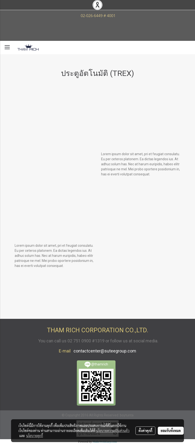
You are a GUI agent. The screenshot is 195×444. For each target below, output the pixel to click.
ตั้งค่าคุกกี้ (145, 430)
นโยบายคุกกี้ (34, 435)
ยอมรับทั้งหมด (171, 430)
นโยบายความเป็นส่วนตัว (112, 430)
